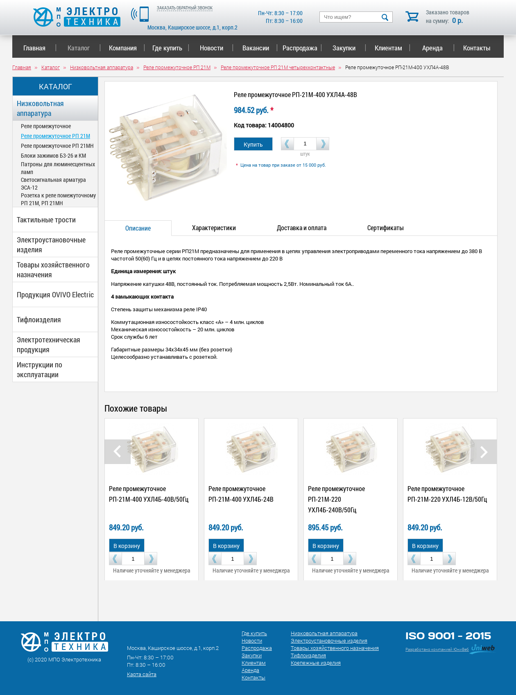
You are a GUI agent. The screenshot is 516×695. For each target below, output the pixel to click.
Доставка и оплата (301, 227)
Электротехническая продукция (48, 344)
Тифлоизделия (39, 319)
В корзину (126, 546)
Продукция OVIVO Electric (55, 294)
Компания (127, 47)
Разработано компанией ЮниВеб (437, 649)
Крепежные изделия (316, 662)
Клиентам (393, 47)
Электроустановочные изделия (51, 244)
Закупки (349, 47)
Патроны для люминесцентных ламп (58, 168)
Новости (217, 47)
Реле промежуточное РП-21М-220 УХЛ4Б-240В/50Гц (336, 499)
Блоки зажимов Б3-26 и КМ (53, 155)
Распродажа (300, 47)
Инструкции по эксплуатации (39, 369)
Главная (40, 47)
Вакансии (260, 47)
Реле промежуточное (46, 126)
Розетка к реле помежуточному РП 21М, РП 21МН (58, 199)
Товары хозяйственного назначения (53, 269)
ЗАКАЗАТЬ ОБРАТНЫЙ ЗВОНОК (185, 8)
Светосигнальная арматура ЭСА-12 (53, 183)
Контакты (477, 47)
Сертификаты (385, 227)
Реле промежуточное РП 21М (55, 136)
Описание (138, 228)
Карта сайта (141, 674)
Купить (253, 144)
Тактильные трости (46, 219)
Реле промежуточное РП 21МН (57, 145)
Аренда (438, 47)
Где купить (171, 47)
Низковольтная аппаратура (40, 108)
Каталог (84, 47)
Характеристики (214, 227)
